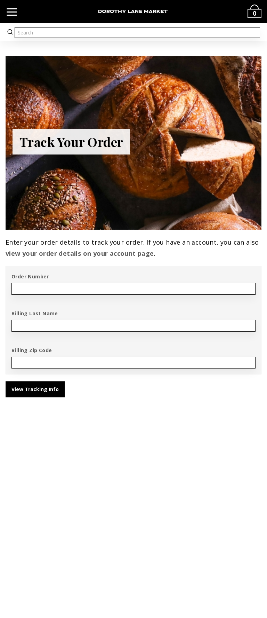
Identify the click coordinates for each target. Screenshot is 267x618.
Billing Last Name (34, 313)
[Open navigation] (12, 11)
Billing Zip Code (31, 350)
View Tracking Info (35, 389)
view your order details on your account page (80, 253)
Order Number (30, 276)
